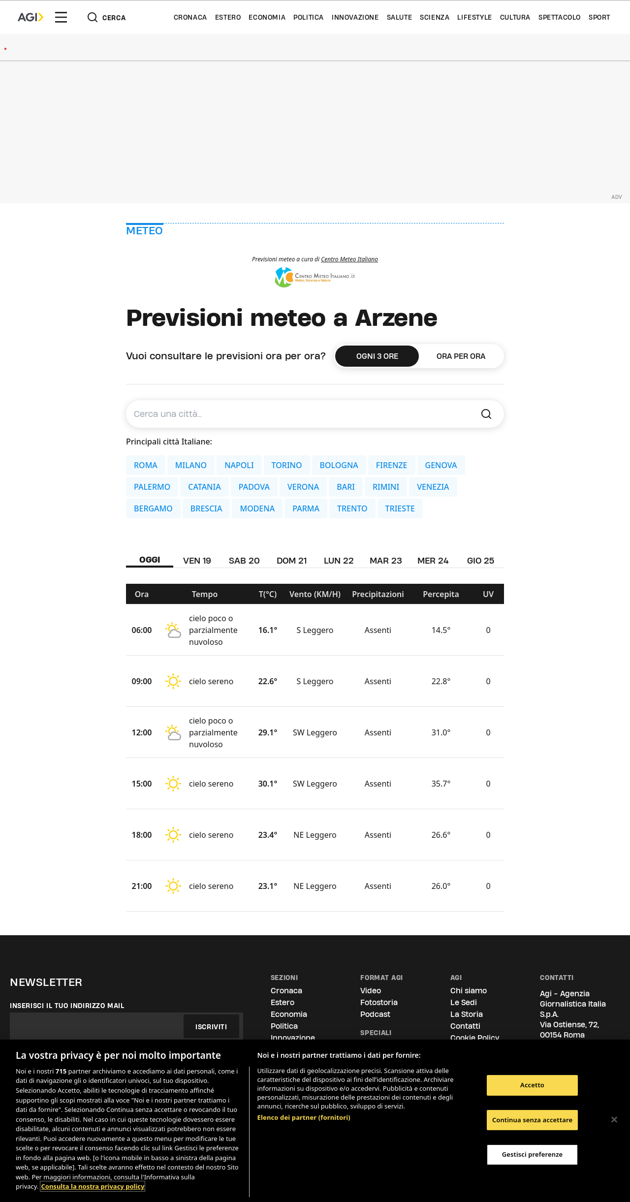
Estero (228, 17)
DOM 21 (292, 560)
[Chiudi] (614, 1120)
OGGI (149, 559)
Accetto (532, 1084)
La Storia (466, 1014)
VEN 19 (197, 560)
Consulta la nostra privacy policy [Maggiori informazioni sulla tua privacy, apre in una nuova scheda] (92, 1186)
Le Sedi (463, 1002)
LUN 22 (339, 560)
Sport (599, 17)
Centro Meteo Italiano (349, 259)
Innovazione (355, 17)
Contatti (465, 1026)
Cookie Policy (474, 1038)
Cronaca (190, 17)
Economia (267, 17)
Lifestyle (474, 17)
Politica (308, 17)
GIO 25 (480, 560)
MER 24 (433, 560)
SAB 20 (244, 560)
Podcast (375, 1014)
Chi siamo (468, 990)
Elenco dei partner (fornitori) (303, 1117)
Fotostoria (379, 1002)
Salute (399, 17)
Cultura (515, 17)
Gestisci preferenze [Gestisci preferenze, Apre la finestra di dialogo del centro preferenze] (532, 1154)
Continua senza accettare (532, 1119)
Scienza (434, 17)
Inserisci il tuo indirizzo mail (67, 1006)
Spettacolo (559, 17)
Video (370, 990)
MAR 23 (386, 560)
